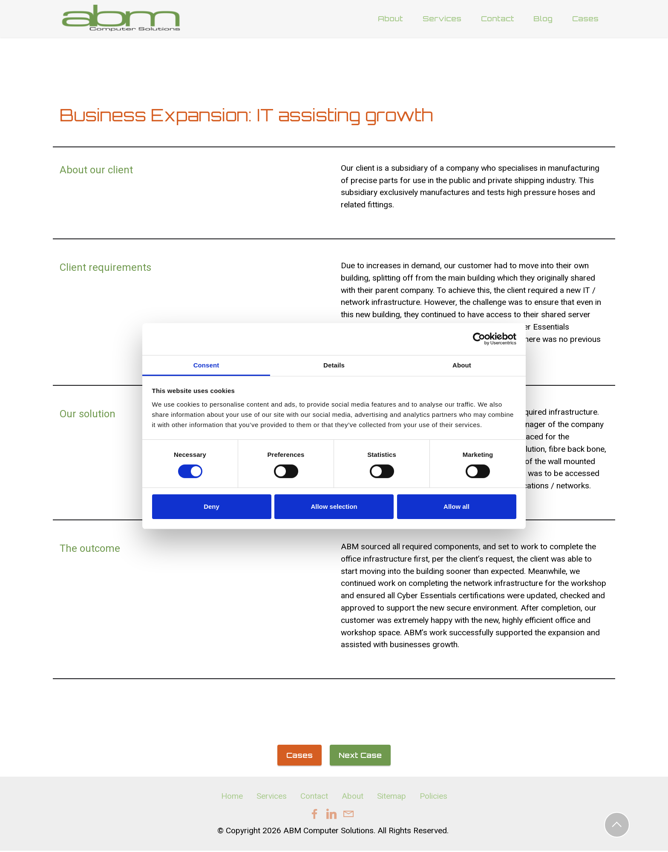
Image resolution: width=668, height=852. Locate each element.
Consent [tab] (206, 364)
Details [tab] (334, 364)
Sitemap (391, 797)
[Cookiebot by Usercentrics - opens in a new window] (479, 339)
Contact (497, 18)
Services (442, 18)
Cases (585, 18)
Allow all (456, 506)
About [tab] (461, 364)
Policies (433, 797)
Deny (211, 506)
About (390, 18)
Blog (543, 18)
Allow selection (334, 506)
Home (232, 797)
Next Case (360, 755)
